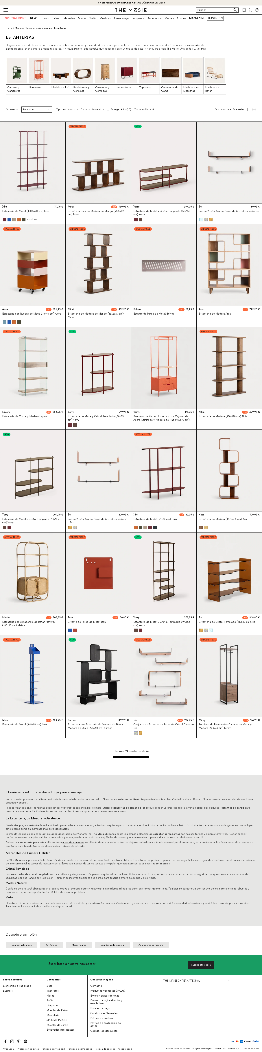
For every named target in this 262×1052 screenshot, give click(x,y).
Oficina (181, 18)
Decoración (154, 18)
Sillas (55, 18)
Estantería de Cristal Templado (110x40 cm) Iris (227, 622)
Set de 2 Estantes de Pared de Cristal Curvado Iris (229, 211)
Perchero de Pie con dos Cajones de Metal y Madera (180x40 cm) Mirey (225, 726)
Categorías (53, 979)
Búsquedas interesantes (60, 1030)
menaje (75, 49)
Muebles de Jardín (57, 1025)
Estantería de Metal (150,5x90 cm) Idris (25, 211)
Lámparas (138, 18)
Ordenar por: (13, 109)
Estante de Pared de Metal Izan (87, 622)
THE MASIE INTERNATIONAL (181, 980)
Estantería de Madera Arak (215, 313)
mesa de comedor (73, 842)
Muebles (105, 18)
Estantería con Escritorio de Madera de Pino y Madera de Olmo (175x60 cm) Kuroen (95, 726)
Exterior (44, 18)
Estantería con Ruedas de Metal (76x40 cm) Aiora (31, 313)
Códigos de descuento (104, 1031)
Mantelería (53, 1015)
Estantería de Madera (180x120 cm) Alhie (223, 416)
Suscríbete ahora (201, 964)
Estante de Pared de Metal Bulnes (153, 313)
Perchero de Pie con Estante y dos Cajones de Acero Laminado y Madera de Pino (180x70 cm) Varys (161, 420)
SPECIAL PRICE (16, 18)
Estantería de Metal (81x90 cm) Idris (155, 519)
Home (9, 28)
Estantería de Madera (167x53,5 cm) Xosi (223, 519)
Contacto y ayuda (101, 979)
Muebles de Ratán (57, 1010)
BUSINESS (215, 18)
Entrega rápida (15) (121, 109)
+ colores (32, 219)
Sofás (93, 18)
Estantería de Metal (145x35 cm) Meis (24, 724)
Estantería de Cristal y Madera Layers (24, 416)
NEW (33, 18)
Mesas (82, 18)
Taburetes (68, 18)
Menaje (169, 18)
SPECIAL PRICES (57, 1020)
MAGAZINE (197, 18)
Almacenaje (121, 18)
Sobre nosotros (12, 979)
